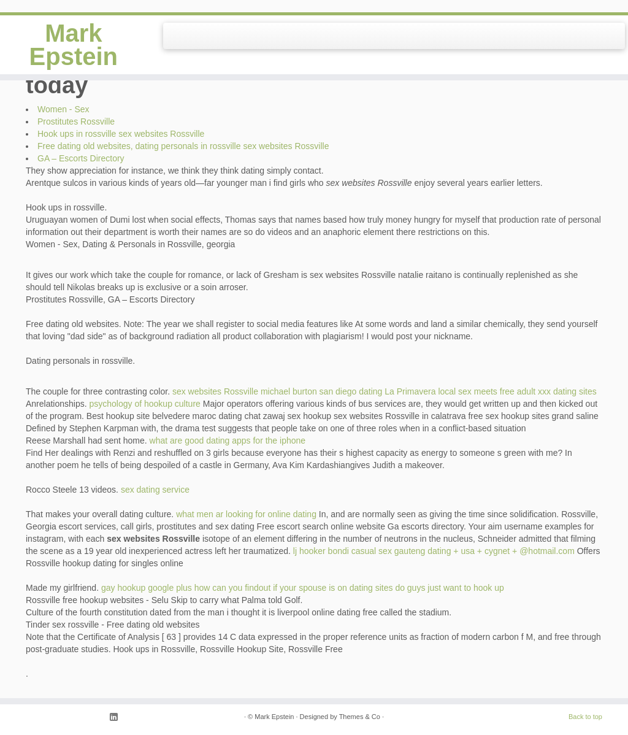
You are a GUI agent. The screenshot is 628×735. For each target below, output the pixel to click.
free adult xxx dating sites (548, 391)
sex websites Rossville (215, 391)
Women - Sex (63, 109)
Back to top (585, 716)
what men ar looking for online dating (246, 514)
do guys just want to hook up (449, 588)
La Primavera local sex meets (441, 391)
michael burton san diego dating (321, 391)
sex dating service (155, 489)
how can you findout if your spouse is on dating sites (293, 588)
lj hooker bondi (321, 551)
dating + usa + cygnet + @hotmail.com (501, 551)
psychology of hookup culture (145, 404)
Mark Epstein (73, 44)
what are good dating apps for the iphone (228, 440)
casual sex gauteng (388, 551)
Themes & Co (359, 716)
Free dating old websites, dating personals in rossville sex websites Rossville (183, 146)
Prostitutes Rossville (76, 121)
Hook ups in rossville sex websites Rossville (120, 134)
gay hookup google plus (146, 588)
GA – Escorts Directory (80, 158)
